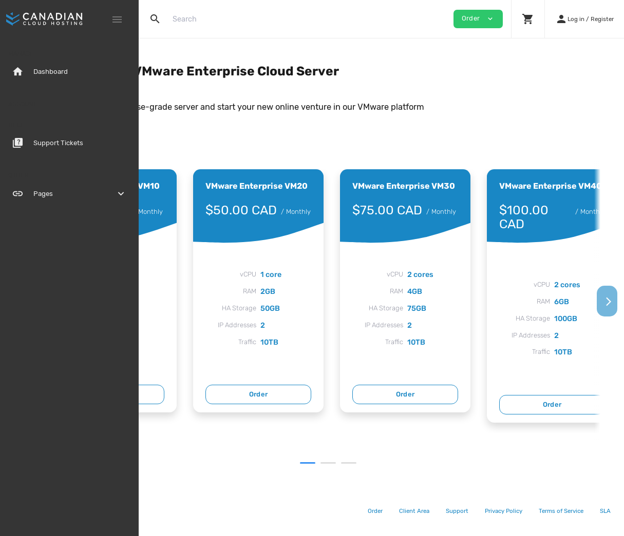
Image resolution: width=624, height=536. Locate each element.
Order (234, 394)
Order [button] (478, 18)
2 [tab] (390, 463)
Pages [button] (69, 194)
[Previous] (155, 301)
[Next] (607, 301)
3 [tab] (410, 463)
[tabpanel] (234, 290)
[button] (527, 19)
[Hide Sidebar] (117, 19)
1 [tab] (369, 463)
